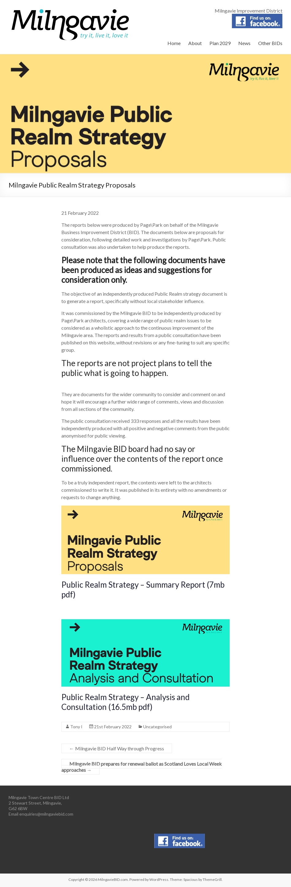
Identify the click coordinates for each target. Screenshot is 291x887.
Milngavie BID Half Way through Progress (116, 748)
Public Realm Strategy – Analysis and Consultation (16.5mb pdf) (125, 702)
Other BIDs (270, 43)
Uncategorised (157, 726)
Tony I (76, 726)
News (244, 43)
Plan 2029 (220, 43)
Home (174, 43)
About (195, 43)
